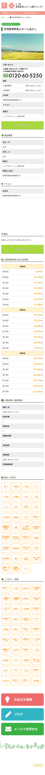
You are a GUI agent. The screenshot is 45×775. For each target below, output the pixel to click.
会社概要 (11, 753)
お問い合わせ (22, 249)
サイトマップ (33, 759)
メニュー (39, 765)
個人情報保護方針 (11, 759)
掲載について (33, 753)
